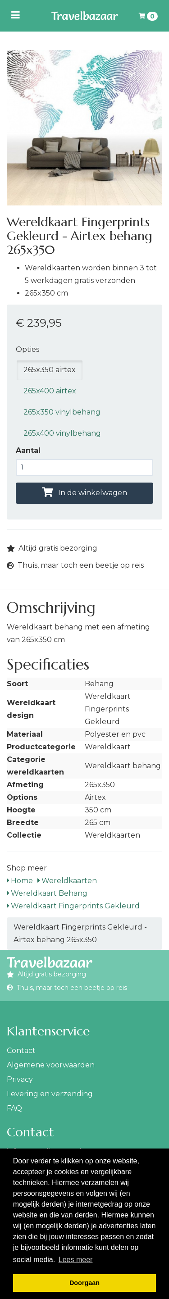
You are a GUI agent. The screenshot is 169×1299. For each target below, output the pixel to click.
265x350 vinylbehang (61, 412)
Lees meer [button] (76, 1259)
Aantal (28, 450)
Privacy (20, 1079)
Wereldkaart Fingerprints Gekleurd (73, 906)
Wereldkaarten (67, 880)
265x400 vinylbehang (62, 433)
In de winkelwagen (84, 492)
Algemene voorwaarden (51, 1065)
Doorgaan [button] (84, 1282)
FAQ (14, 1108)
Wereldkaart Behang (47, 893)
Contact (21, 1050)
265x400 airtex (49, 391)
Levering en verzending (50, 1093)
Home (20, 880)
